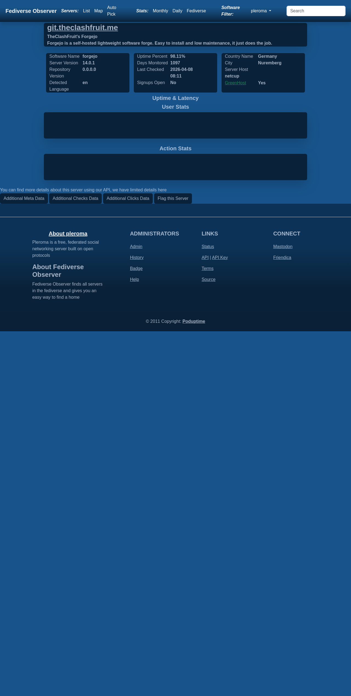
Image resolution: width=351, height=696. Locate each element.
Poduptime (193, 686)
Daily (177, 10)
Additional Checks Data (75, 563)
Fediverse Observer (31, 11)
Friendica (282, 622)
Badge (136, 633)
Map (98, 10)
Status (208, 611)
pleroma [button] (259, 10)
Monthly (160, 10)
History (137, 622)
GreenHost (235, 82)
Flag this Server (173, 563)
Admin (136, 611)
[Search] (316, 11)
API (205, 622)
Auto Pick (111, 10)
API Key (220, 622)
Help (134, 644)
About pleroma (68, 598)
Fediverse (196, 10)
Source (209, 644)
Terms (208, 633)
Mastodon (282, 611)
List (86, 10)
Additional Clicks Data (128, 563)
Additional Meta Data (24, 563)
